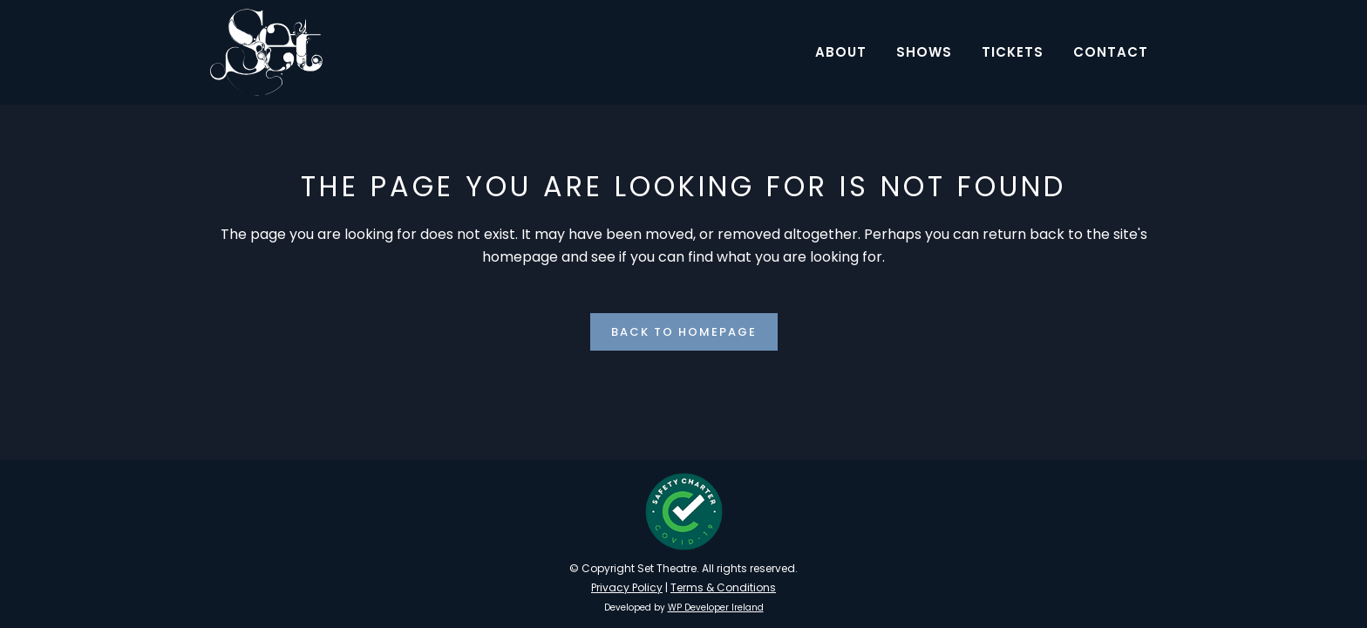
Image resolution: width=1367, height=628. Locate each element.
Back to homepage (684, 332)
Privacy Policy (627, 587)
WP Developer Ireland (716, 607)
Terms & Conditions (723, 587)
